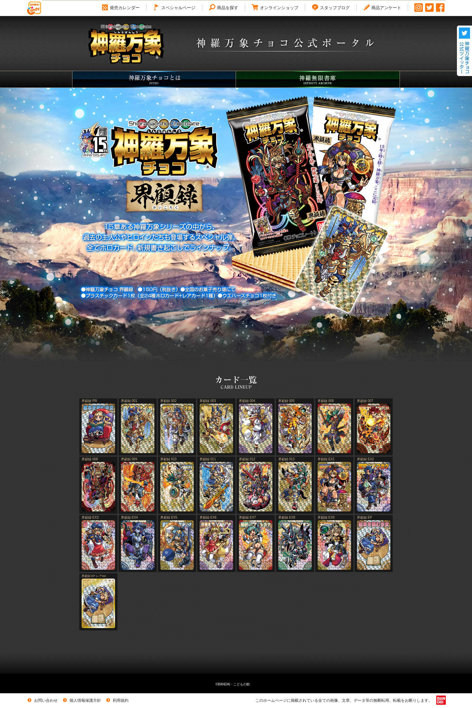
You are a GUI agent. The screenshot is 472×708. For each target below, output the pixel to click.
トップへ (445, 692)
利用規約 (116, 700)
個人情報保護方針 (81, 700)
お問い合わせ (42, 700)
